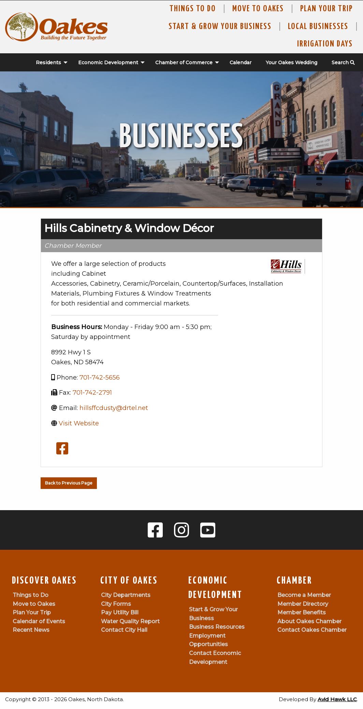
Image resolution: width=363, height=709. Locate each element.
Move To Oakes (258, 9)
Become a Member (304, 595)
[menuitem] (48, 62)
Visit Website (79, 423)
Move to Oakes (34, 604)
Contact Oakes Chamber (312, 630)
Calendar (240, 62)
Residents (48, 62)
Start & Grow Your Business (220, 27)
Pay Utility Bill (120, 612)
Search (343, 62)
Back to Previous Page (68, 483)
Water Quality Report (130, 621)
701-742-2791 (92, 392)
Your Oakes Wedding (291, 62)
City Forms (116, 604)
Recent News (31, 630)
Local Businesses (318, 27)
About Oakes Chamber (309, 621)
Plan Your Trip (326, 9)
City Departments (125, 595)
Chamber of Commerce (184, 62)
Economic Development (108, 62)
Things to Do (193, 9)
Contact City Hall (124, 630)
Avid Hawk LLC (337, 699)
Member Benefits (301, 612)
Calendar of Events (39, 621)
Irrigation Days (325, 44)
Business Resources (217, 627)
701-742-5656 (99, 377)
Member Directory (302, 604)
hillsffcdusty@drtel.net (113, 408)
